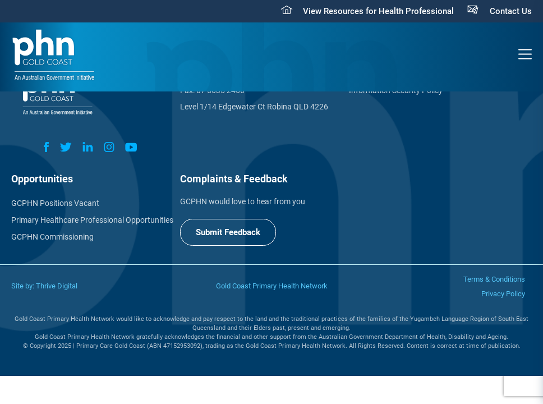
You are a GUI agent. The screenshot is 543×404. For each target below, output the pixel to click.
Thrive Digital (56, 286)
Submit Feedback (228, 232)
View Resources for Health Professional (378, 11)
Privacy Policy (503, 294)
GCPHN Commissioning (52, 236)
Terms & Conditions (494, 279)
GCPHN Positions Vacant (55, 203)
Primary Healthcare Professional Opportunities (92, 219)
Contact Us (511, 11)
